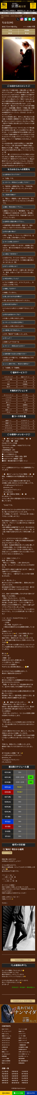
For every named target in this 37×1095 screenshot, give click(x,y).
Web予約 (31, 1093)
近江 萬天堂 (5, 1071)
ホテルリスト (22, 1033)
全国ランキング (23, 1040)
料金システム (5, 1033)
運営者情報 (21, 1058)
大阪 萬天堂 (25, 1071)
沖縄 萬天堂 (25, 1082)
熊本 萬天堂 (25, 1080)
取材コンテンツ (6, 1063)
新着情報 (4, 1056)
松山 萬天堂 (25, 1078)
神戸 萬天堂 (25, 1073)
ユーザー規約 (22, 1036)
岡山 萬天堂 (5, 1076)
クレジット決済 (23, 1029)
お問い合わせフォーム (24, 1051)
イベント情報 (5, 1058)
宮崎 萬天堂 (5, 1082)
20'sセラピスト (6, 1040)
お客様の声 (5, 1047)
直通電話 (6, 1093)
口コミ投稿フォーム (24, 1054)
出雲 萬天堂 (25, 1076)
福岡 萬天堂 (5, 1080)
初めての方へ (5, 1029)
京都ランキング (23, 1038)
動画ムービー (5, 1051)
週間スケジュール (6, 1036)
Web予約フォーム (23, 1056)
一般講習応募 (22, 1045)
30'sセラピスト (6, 1042)
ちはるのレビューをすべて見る (22, 1001)
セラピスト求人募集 (24, 1042)
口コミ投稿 (18, 1093)
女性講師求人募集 (23, 1047)
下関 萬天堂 (5, 1078)
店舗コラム (21, 1031)
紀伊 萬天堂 (15, 1073)
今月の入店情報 (6, 1038)
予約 (30, 777)
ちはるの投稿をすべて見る (23, 960)
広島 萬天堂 (15, 1076)
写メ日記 (4, 1049)
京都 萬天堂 (15, 1071)
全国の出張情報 (6, 1061)
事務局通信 (21, 1063)
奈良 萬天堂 (5, 1073)
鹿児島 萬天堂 (15, 1082)
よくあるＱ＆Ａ (6, 1054)
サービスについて (6, 1031)
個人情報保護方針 (23, 1061)
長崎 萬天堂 (15, 1080)
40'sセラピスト (6, 1045)
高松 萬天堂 (15, 1078)
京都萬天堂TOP (23, 1049)
